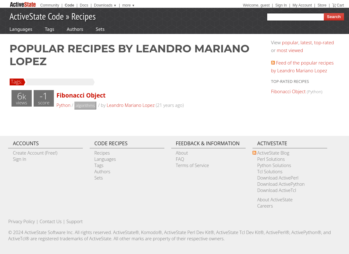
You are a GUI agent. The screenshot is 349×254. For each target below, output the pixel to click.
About (182, 153)
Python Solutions (274, 165)
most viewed (290, 50)
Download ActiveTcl (276, 190)
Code (69, 5)
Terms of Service (192, 165)
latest (306, 42)
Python (63, 105)
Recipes (83, 16)
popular (290, 42)
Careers (265, 206)
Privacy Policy (21, 221)
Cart (340, 5)
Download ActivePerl (277, 178)
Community (49, 5)
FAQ (180, 159)
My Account (302, 5)
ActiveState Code (37, 16)
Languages (21, 29)
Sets (100, 29)
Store (322, 5)
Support (74, 221)
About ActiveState (275, 200)
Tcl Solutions (269, 172)
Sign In (281, 5)
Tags (49, 29)
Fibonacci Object (81, 95)
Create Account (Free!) (35, 153)
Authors (75, 29)
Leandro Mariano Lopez (131, 105)
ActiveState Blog (273, 153)
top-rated (324, 42)
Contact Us (51, 221)
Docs (84, 5)
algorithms (85, 105)
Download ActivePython (280, 184)
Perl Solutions (271, 159)
